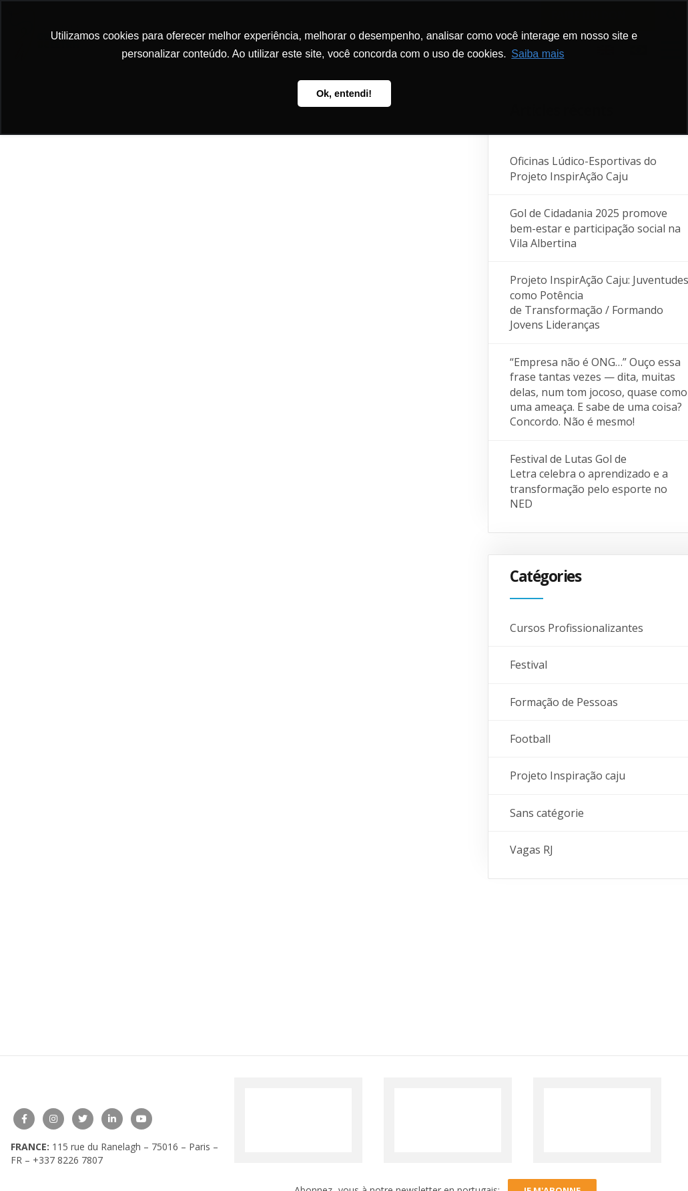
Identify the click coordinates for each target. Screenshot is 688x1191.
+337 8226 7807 (68, 1160)
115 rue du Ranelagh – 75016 (116, 1146)
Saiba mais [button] (537, 53)
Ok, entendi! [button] (344, 93)
